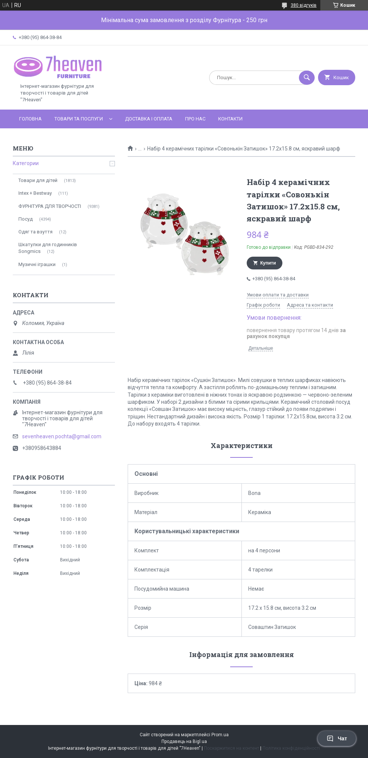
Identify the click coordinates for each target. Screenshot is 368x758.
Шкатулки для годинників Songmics (47, 248)
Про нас (195, 119)
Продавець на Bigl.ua (184, 741)
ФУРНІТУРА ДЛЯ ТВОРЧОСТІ (49, 206)
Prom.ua (220, 734)
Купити (268, 263)
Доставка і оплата (148, 119)
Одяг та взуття (35, 232)
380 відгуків (304, 5)
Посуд (25, 219)
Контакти (230, 119)
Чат (337, 738)
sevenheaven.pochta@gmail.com (61, 436)
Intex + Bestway (35, 193)
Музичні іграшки (37, 264)
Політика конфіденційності (291, 748)
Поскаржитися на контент (231, 748)
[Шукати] (307, 78)
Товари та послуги (78, 119)
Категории (26, 163)
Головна (30, 119)
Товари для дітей (37, 180)
